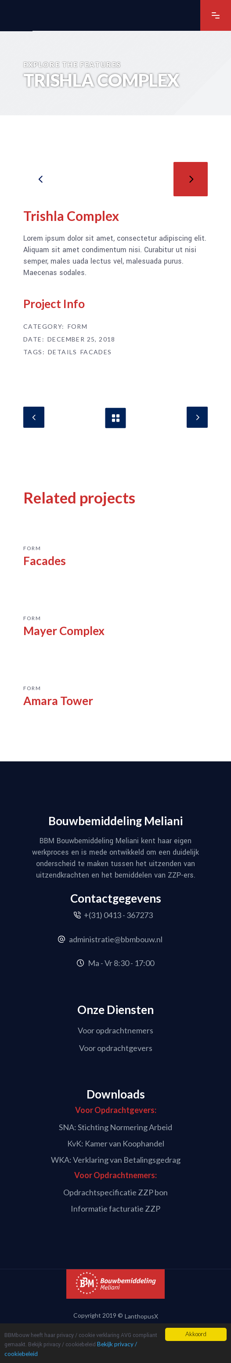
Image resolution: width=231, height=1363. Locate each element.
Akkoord (195, 1333)
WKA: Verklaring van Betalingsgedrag (115, 1159)
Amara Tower (58, 701)
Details (62, 352)
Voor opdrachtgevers (115, 1047)
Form (78, 326)
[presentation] (40, 179)
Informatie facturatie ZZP (115, 1208)
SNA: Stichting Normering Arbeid (115, 1127)
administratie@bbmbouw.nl (115, 939)
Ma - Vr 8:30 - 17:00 (121, 963)
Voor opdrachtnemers (115, 1030)
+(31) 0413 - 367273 (118, 915)
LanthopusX (141, 1315)
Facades (96, 352)
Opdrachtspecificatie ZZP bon (115, 1192)
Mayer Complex (64, 631)
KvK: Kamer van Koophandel (115, 1143)
